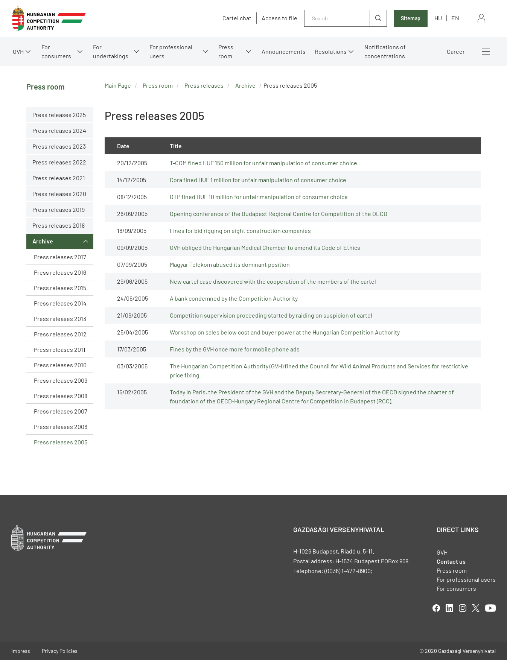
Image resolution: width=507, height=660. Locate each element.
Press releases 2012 (60, 334)
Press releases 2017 (60, 256)
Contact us (451, 561)
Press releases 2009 (60, 380)
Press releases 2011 (59, 349)
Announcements (284, 51)
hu (438, 17)
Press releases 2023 (59, 146)
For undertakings (110, 51)
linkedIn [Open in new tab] (449, 608)
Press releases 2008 (60, 395)
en (455, 17)
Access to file (279, 18)
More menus (486, 52)
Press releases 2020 (59, 193)
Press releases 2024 (59, 130)
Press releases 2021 (58, 177)
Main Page (118, 85)
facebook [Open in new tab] (436, 608)
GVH (18, 51)
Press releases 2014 (60, 303)
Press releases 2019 (58, 209)
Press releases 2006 (60, 426)
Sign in (481, 18)
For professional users (170, 51)
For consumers (56, 51)
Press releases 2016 (60, 272)
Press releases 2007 (60, 411)
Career (456, 51)
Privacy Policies (60, 651)
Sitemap (410, 18)
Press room (225, 51)
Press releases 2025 (59, 114)
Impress (20, 651)
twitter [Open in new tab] (476, 608)
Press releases (204, 85)
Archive (42, 241)
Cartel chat (236, 18)
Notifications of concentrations (385, 51)
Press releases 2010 (60, 364)
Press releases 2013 (60, 318)
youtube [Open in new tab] (490, 608)
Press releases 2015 (60, 287)
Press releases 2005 (60, 442)
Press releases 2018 (58, 225)
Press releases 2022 (59, 162)
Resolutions (331, 51)
